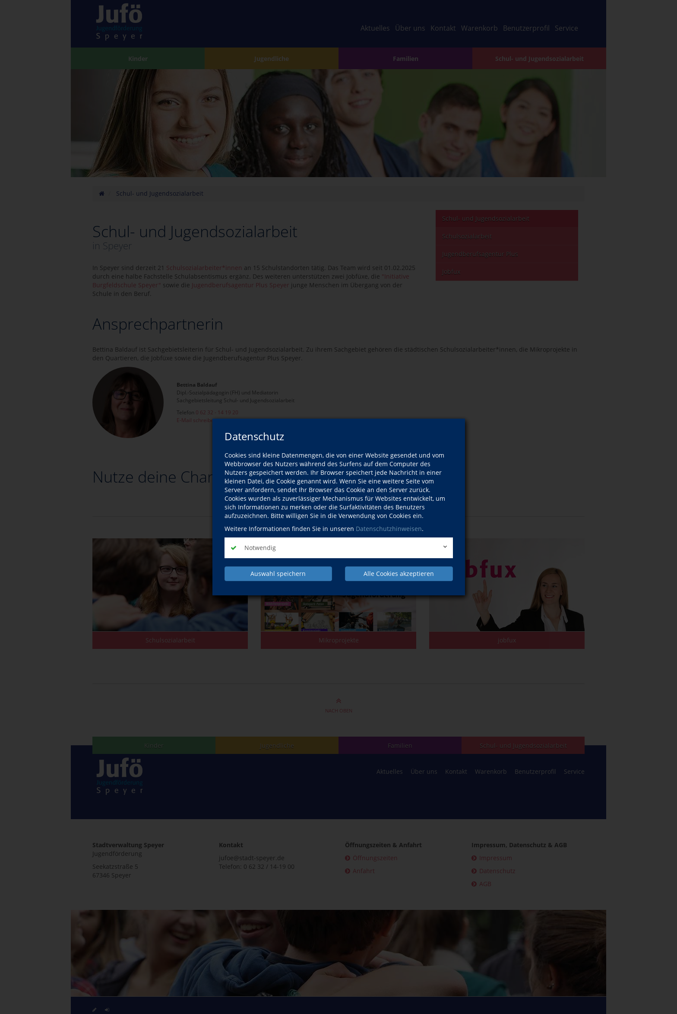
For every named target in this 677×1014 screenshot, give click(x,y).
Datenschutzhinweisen (389, 528)
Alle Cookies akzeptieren (399, 573)
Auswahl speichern (278, 573)
